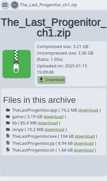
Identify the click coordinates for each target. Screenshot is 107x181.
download (88, 110)
